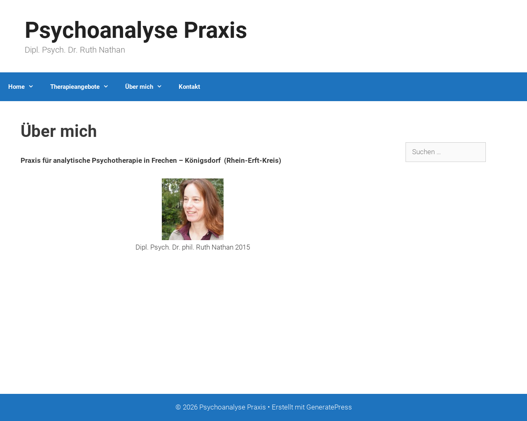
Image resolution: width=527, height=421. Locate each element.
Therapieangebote (83, 86)
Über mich (147, 86)
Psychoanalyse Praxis (136, 30)
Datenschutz (19, 353)
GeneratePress (329, 407)
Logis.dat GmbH (24, 366)
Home (25, 86)
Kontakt (189, 86)
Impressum (17, 341)
